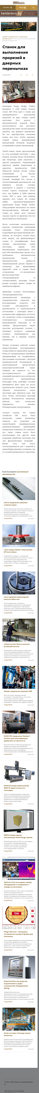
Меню (22, 7)
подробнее (8, 518)
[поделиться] (21, 75)
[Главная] (19, 2)
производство (13, 37)
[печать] (26, 75)
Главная (4, 37)
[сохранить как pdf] (32, 75)
